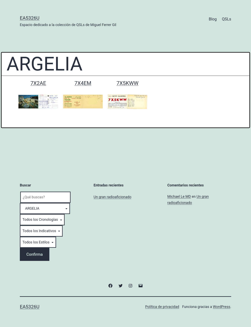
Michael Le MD (179, 196)
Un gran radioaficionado (112, 197)
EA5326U (29, 18)
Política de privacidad (162, 307)
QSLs (226, 19)
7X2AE (38, 83)
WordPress (221, 307)
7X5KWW (128, 83)
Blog (213, 19)
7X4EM (82, 83)
